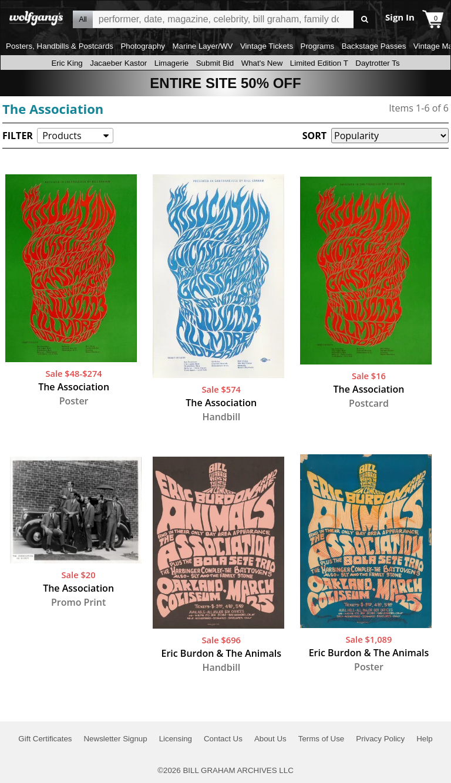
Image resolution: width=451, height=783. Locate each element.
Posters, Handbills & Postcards (59, 46)
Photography (142, 46)
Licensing (175, 738)
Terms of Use (321, 738)
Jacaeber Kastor (118, 63)
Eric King (66, 63)
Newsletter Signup (115, 738)
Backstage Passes (374, 46)
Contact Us (223, 738)
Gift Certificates (45, 738)
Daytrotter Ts (377, 63)
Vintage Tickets (266, 46)
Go (364, 20)
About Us (270, 738)
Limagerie (171, 63)
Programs (318, 46)
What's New (262, 63)
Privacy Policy (380, 738)
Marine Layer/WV (202, 46)
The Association (52, 108)
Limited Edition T (319, 63)
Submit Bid (215, 63)
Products (61, 135)
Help (424, 738)
